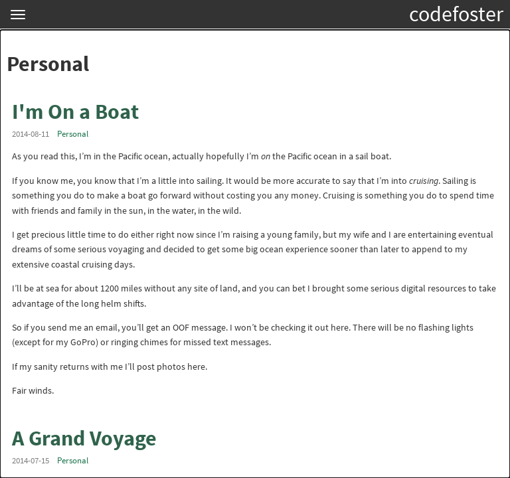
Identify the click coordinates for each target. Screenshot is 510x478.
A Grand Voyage (84, 438)
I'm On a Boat (75, 111)
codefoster (456, 14)
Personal (72, 133)
